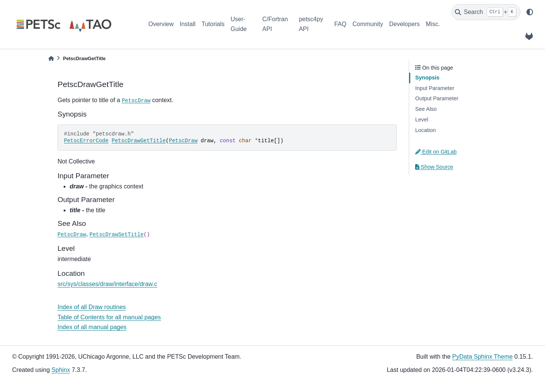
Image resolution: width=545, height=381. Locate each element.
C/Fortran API (275, 24)
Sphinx (60, 370)
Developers (404, 24)
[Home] (51, 58)
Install (188, 24)
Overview (161, 24)
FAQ (340, 24)
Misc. (433, 24)
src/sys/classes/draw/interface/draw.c (107, 284)
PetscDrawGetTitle (139, 141)
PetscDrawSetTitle (117, 235)
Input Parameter (434, 88)
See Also (426, 109)
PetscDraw (136, 101)
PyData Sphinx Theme (482, 356)
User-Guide (238, 24)
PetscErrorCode (86, 141)
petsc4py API (311, 24)
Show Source (434, 167)
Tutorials (212, 24)
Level (421, 120)
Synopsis (427, 78)
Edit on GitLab (436, 152)
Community (367, 24)
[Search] (486, 12)
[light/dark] (529, 12)
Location (425, 130)
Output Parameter (436, 98)
